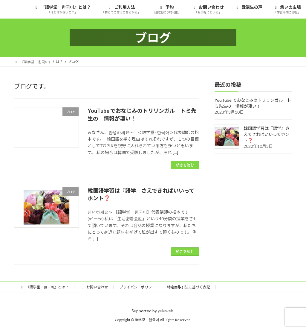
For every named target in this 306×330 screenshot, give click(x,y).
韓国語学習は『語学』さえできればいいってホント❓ (267, 134)
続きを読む (185, 165)
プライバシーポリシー (137, 287)
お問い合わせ (94, 287)
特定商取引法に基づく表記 (188, 287)
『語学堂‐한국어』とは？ (44, 287)
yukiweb (165, 310)
